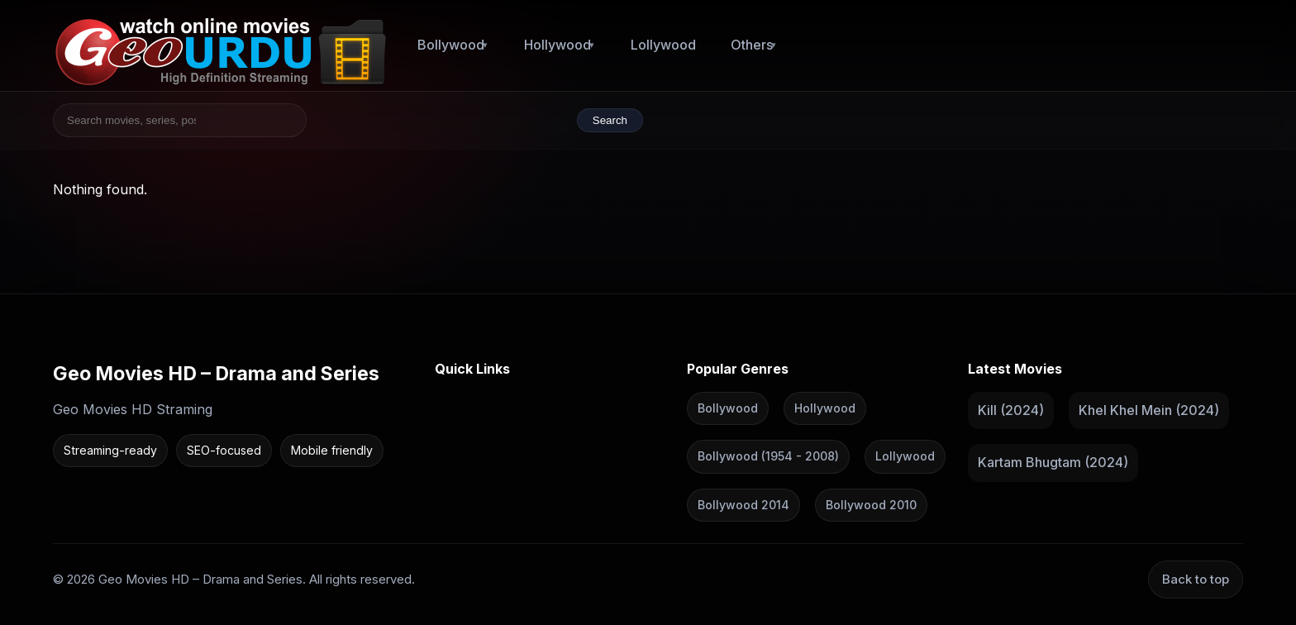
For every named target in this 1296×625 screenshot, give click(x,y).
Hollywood (557, 44)
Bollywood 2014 (743, 504)
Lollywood (663, 44)
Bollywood (450, 44)
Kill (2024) (1011, 409)
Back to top (1195, 579)
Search (610, 120)
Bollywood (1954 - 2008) (768, 456)
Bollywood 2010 (871, 504)
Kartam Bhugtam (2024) (1053, 462)
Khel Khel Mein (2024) (1149, 409)
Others (752, 44)
